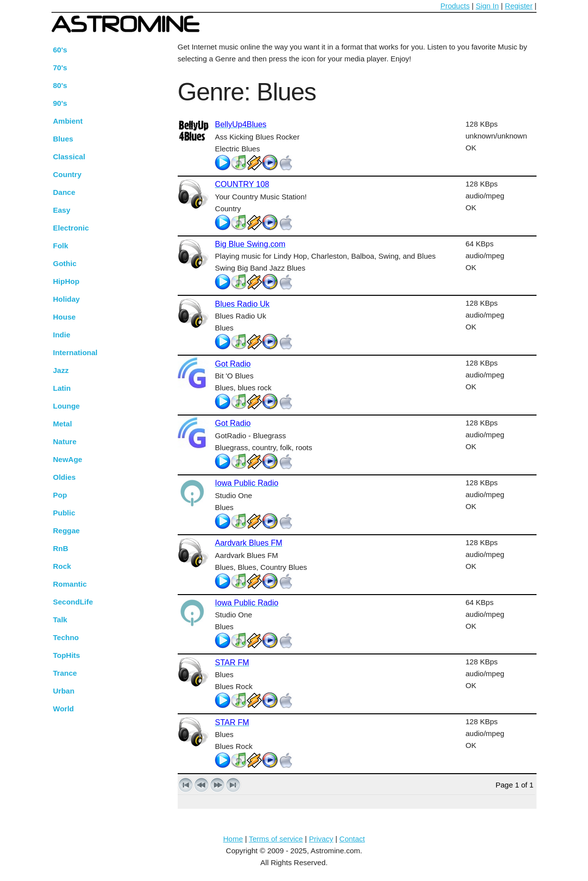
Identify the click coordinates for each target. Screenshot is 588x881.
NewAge (67, 459)
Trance (65, 673)
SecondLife (73, 602)
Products (455, 5)
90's (60, 103)
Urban (63, 691)
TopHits (66, 655)
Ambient (68, 121)
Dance (64, 192)
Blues (63, 139)
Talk (60, 619)
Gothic (65, 263)
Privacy (321, 839)
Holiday (66, 299)
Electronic (71, 228)
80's (60, 85)
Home (233, 839)
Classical (69, 156)
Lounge (66, 406)
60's (60, 50)
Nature (65, 441)
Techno (66, 637)
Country (67, 174)
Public (64, 513)
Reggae (66, 530)
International (75, 352)
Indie (61, 334)
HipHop (66, 281)
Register (519, 5)
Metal (62, 423)
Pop (60, 495)
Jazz (61, 370)
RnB (60, 548)
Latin (62, 388)
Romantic (70, 584)
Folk (60, 245)
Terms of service (276, 839)
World (63, 708)
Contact (352, 839)
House (64, 317)
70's (60, 67)
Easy (61, 210)
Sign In (487, 5)
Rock (62, 566)
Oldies (64, 477)
